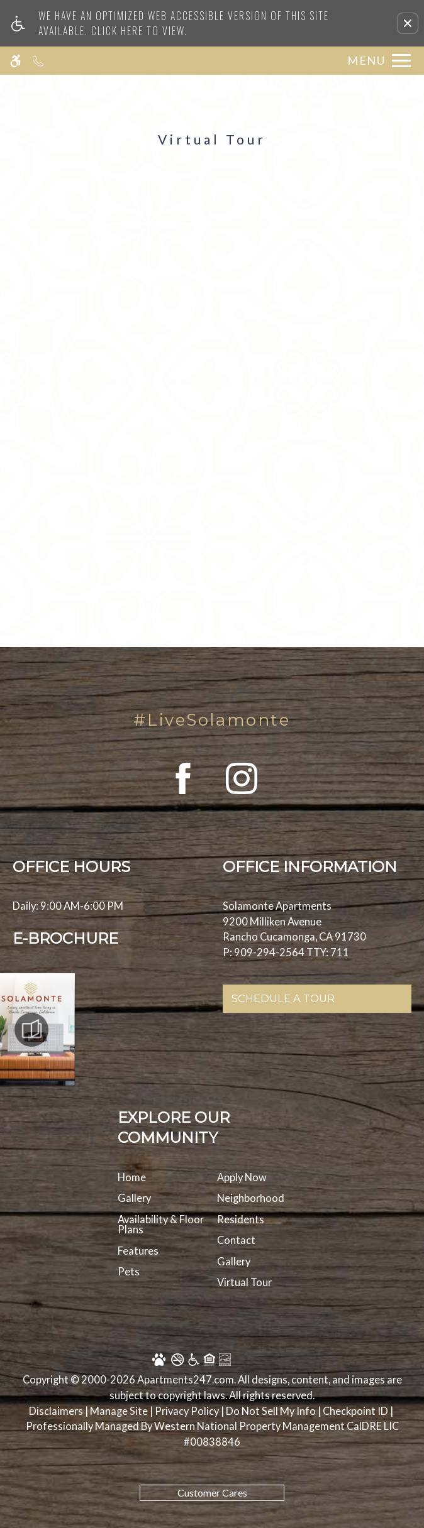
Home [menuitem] (132, 1177)
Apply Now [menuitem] (242, 1177)
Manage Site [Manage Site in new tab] (119, 1411)
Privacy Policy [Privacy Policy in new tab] (187, 1411)
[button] (408, 23)
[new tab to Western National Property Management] (276, 1434)
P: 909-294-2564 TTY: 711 (286, 952)
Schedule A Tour (283, 998)
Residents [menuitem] (240, 1219)
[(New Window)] (183, 794)
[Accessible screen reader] (15, 61)
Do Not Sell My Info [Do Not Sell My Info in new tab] (271, 1411)
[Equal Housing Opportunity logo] (192, 1361)
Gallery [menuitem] (134, 1198)
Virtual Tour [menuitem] (244, 1282)
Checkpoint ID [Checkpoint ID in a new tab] (355, 1411)
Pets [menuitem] (129, 1271)
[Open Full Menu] (376, 61)
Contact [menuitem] (236, 1240)
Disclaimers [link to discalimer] (56, 1411)
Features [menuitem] (138, 1251)
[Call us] (38, 61)
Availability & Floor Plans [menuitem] (161, 1224)
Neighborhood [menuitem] (250, 1198)
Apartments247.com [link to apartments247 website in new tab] (185, 1379)
